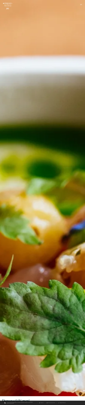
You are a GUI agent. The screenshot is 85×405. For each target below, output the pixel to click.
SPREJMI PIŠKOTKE (62, 402)
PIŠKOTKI (41, 402)
